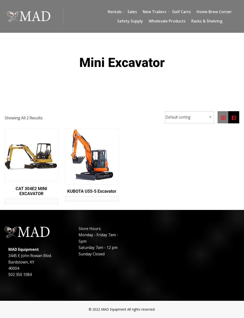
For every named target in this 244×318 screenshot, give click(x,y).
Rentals (115, 11)
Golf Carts (181, 11)
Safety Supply (130, 21)
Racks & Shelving (206, 21)
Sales (132, 11)
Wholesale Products (167, 21)
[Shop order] (189, 117)
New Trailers (154, 11)
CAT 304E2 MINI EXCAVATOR (31, 191)
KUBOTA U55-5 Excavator (91, 191)
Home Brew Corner (214, 11)
